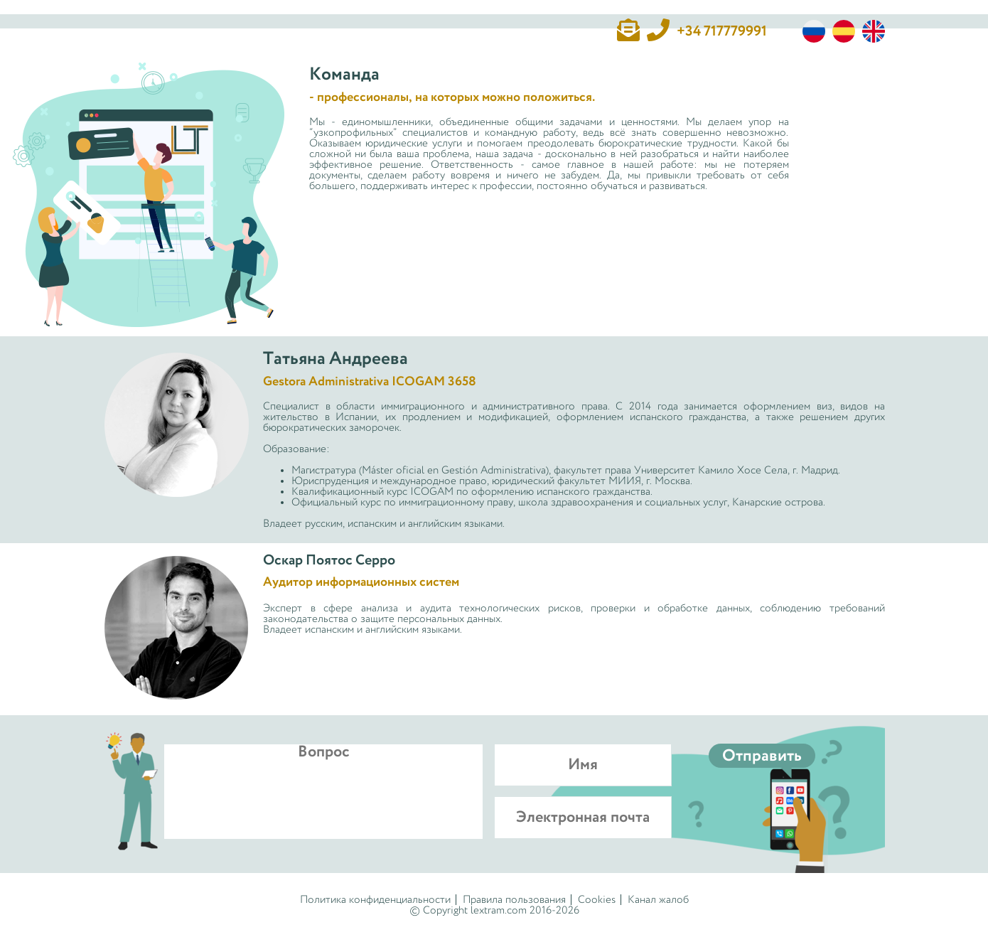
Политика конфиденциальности (375, 899)
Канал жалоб (658, 899)
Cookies (597, 899)
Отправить (762, 756)
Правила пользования (514, 899)
